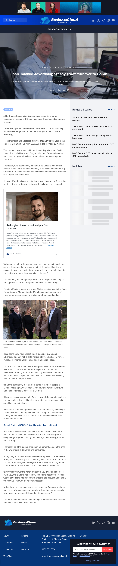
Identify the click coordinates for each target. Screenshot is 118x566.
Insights (24, 536)
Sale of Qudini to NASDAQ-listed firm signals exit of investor (31, 425)
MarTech (8, 109)
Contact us (8, 549)
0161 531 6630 (48, 549)
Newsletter (8, 542)
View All (111, 109)
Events (24, 542)
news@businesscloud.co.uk (54, 556)
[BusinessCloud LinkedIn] (93, 20)
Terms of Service (85, 556)
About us (25, 549)
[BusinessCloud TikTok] (103, 20)
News (6, 536)
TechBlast (7, 556)
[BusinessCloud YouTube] (113, 20)
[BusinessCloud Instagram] (108, 20)
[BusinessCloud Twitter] (98, 20)
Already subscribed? (93, 560)
